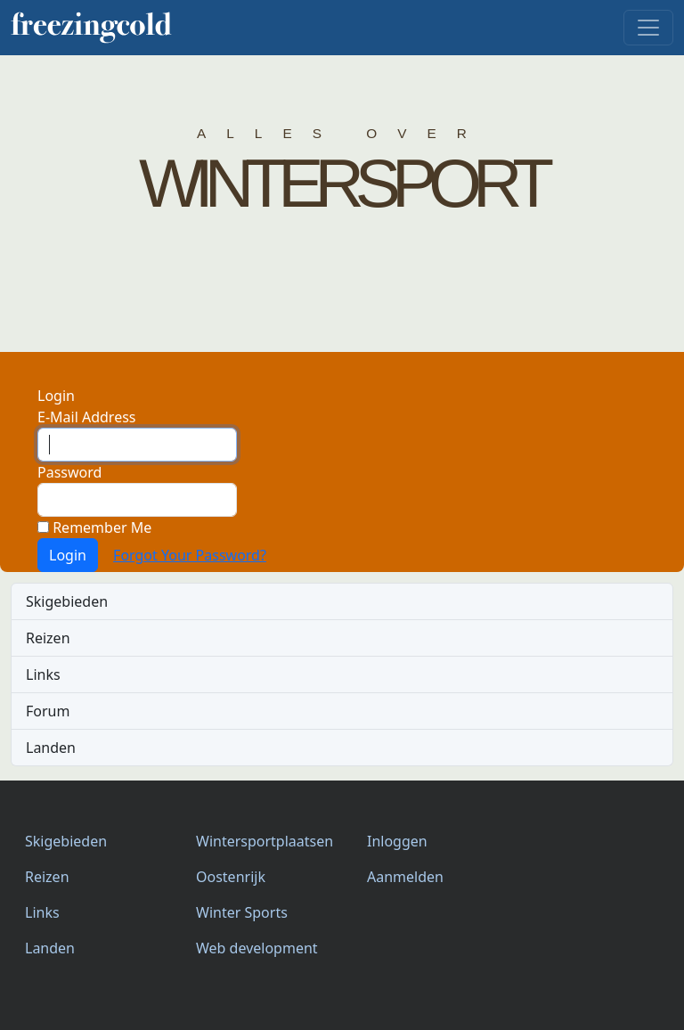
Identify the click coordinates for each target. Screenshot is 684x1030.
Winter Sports (242, 912)
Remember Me (94, 527)
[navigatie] (648, 27)
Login (67, 555)
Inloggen (397, 841)
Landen (51, 747)
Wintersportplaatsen (264, 841)
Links (43, 674)
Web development (257, 948)
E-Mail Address (86, 417)
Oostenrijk (230, 877)
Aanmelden (405, 877)
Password (69, 472)
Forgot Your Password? (189, 555)
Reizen (48, 638)
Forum (47, 711)
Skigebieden (67, 601)
